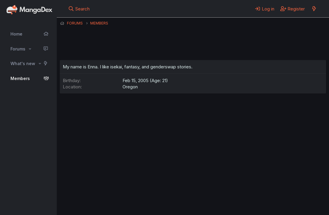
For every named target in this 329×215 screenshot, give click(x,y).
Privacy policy (206, 193)
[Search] (79, 8)
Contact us (138, 193)
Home (16, 33)
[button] (30, 49)
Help (231, 193)
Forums (17, 48)
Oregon (130, 87)
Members (20, 78)
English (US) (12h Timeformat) (90, 193)
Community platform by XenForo (277, 202)
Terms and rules (171, 193)
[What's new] (314, 8)
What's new (22, 63)
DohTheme (269, 207)
